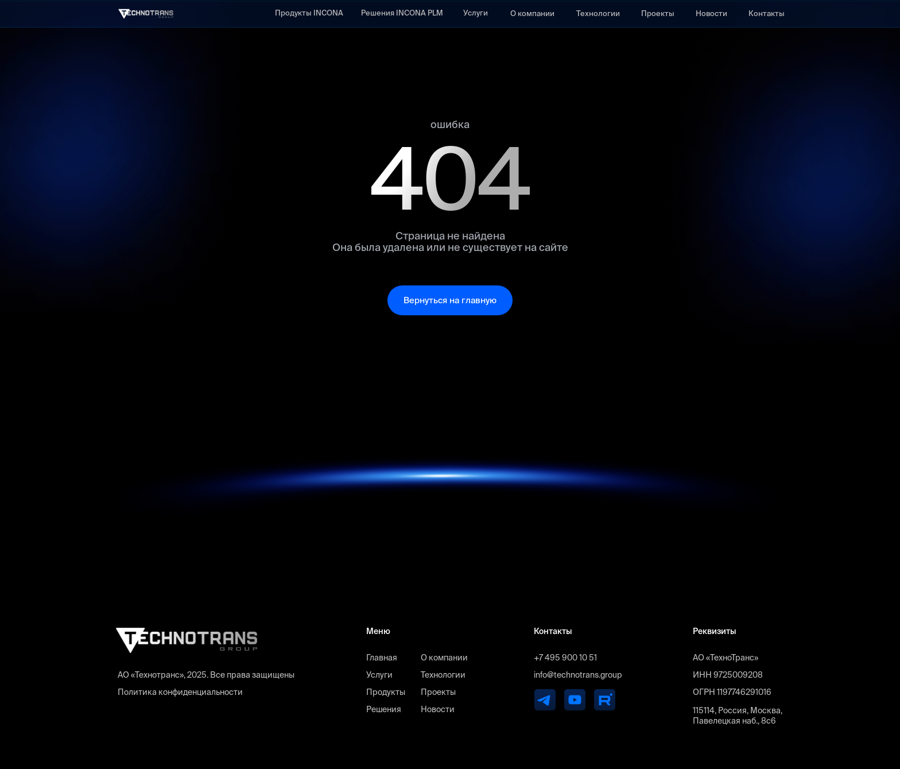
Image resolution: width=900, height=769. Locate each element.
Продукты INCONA (309, 13)
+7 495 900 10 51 (565, 657)
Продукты (385, 692)
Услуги (475, 13)
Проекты (657, 13)
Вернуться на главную (450, 300)
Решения (383, 709)
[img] (145, 14)
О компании (532, 13)
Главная (381, 657)
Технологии (598, 13)
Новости (711, 13)
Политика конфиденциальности (180, 692)
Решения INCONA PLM (402, 13)
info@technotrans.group (578, 674)
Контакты (766, 13)
